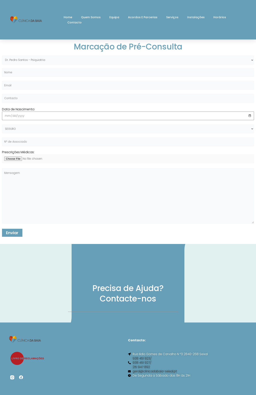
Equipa (114, 17)
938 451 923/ (142, 362)
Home (68, 17)
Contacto (74, 22)
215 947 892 (141, 371)
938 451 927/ (142, 366)
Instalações (196, 17)
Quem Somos (91, 17)
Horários (219, 17)
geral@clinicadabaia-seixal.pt (156, 375)
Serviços (172, 17)
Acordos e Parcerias (142, 17)
